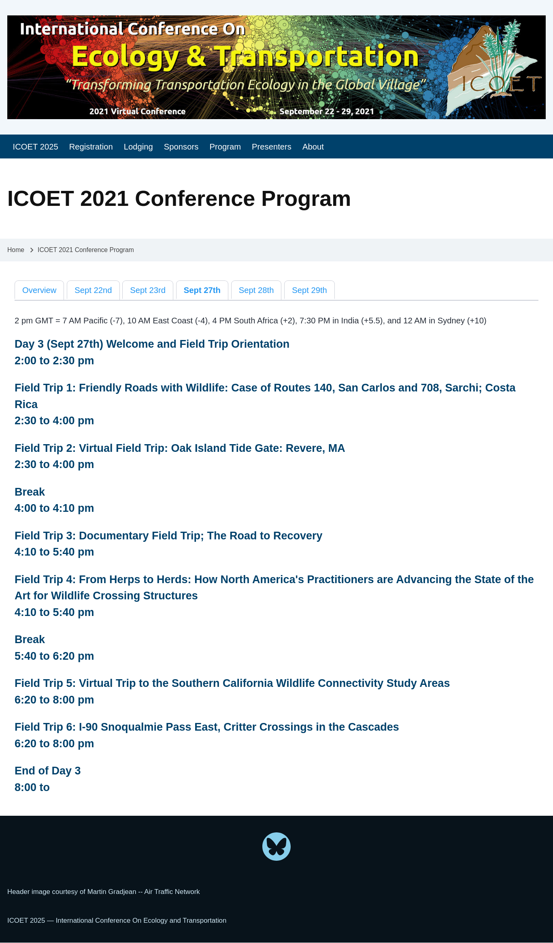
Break (30, 492)
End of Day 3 (48, 771)
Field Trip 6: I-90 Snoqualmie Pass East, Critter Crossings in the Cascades (207, 727)
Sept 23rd (148, 290)
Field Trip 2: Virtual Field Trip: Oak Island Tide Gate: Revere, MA (180, 448)
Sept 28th (256, 290)
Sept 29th (309, 290)
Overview (39, 290)
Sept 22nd (93, 290)
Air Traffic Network (172, 892)
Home (15, 249)
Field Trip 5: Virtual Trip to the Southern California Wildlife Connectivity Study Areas (232, 683)
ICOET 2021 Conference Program (86, 249)
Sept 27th (202, 290)
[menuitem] (35, 146)
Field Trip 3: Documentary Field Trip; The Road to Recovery (169, 536)
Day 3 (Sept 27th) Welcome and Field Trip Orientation (152, 344)
